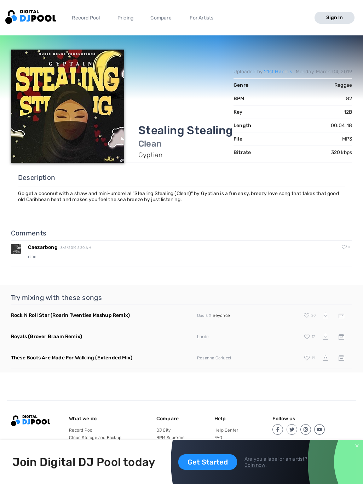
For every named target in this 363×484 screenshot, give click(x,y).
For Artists (201, 18)
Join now (254, 465)
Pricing (125, 18)
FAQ (218, 437)
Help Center (226, 430)
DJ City (163, 430)
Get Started (208, 462)
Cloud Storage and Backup (95, 437)
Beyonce (221, 315)
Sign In (334, 18)
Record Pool (86, 18)
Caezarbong (43, 247)
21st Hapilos (278, 72)
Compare (160, 18)
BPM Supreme (170, 437)
